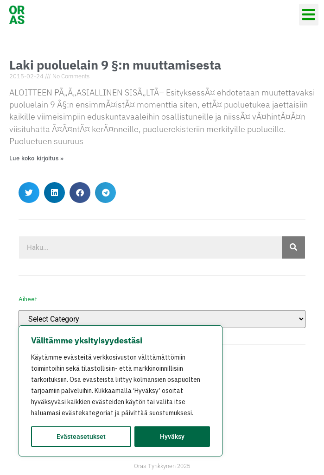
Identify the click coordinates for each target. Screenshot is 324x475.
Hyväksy (172, 436)
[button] (309, 14)
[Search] (293, 247)
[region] (120, 391)
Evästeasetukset (81, 436)
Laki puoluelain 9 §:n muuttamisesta (115, 65)
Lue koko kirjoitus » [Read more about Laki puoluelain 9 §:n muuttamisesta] (36, 158)
